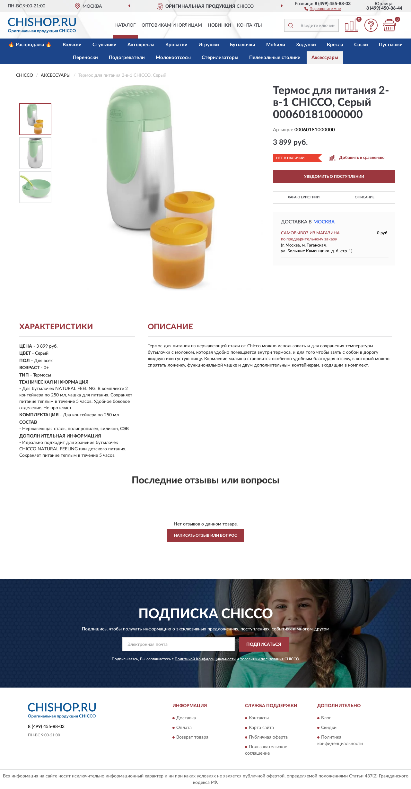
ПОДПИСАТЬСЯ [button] (263, 644)
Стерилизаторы (220, 57)
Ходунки (306, 44)
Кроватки (176, 44)
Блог (326, 718)
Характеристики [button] (303, 197)
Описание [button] (364, 197)
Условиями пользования (262, 659)
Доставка (186, 718)
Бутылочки (242, 44)
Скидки (329, 728)
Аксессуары (324, 57)
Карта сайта (261, 728)
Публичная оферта (268, 737)
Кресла (335, 44)
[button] (322, 8)
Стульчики (104, 44)
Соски (361, 44)
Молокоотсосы (173, 57)
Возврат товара (192, 737)
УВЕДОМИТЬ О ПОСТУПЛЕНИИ (334, 176)
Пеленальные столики (275, 57)
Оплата (184, 728)
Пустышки (391, 44)
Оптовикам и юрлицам (172, 25)
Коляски (72, 44)
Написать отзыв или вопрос (205, 535)
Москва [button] (324, 222)
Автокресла (140, 44)
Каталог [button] (125, 25)
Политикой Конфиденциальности (205, 659)
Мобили (275, 44)
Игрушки (208, 44)
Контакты (249, 25)
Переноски (85, 57)
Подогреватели (127, 57)
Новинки (219, 25)
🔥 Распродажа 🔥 (30, 44)
